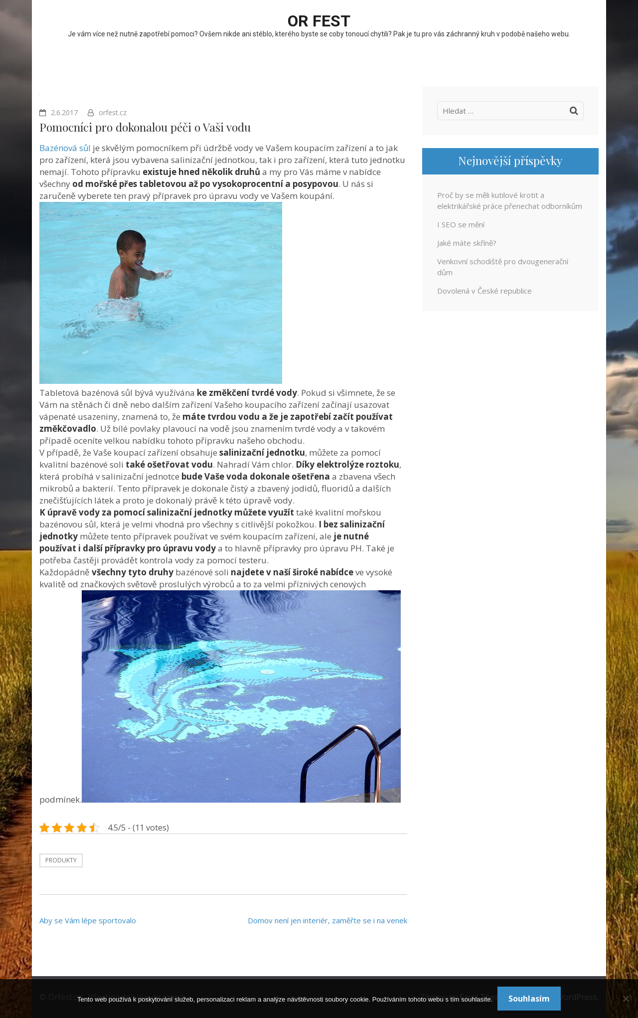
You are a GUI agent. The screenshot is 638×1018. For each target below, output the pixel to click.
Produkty (61, 860)
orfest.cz (113, 112)
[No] (626, 999)
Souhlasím (529, 998)
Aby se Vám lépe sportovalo (87, 920)
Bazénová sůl (65, 148)
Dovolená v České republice (484, 291)
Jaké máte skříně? (466, 243)
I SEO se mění (460, 224)
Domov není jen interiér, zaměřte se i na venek (327, 920)
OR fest (319, 20)
